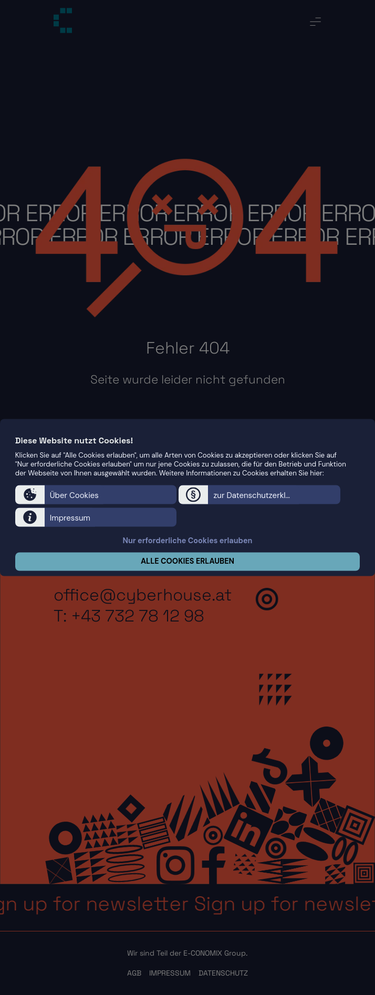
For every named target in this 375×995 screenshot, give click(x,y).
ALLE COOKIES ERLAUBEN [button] (187, 561)
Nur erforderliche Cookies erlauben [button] (187, 540)
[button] (95, 494)
